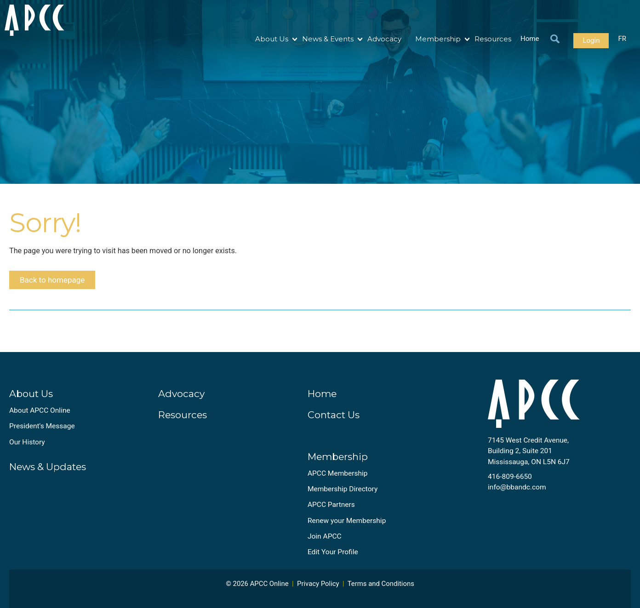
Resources (492, 38)
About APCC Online (39, 417)
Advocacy (384, 38)
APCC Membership (338, 480)
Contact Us (334, 421)
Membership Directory (342, 496)
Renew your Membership (347, 527)
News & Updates (47, 473)
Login (591, 40)
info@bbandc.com (517, 494)
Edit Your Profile (333, 559)
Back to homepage (56, 284)
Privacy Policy (318, 591)
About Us (271, 38)
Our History (27, 449)
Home (529, 39)
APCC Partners (331, 512)
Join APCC (325, 543)
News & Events (328, 38)
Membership (438, 38)
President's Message (42, 433)
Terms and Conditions (381, 591)
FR (622, 39)
